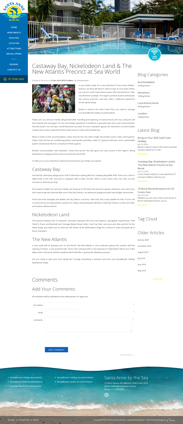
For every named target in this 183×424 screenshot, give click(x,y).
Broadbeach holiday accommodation (99, 112)
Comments (38, 320)
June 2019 (142, 264)
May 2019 (142, 270)
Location (14, 43)
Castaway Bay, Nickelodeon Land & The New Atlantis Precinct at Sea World (156, 165)
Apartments (14, 32)
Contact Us (13, 69)
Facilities (14, 37)
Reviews (14, 64)
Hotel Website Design (155, 420)
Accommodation (146, 82)
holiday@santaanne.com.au (123, 386)
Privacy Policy (23, 420)
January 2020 (143, 240)
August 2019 (143, 252)
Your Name (38, 305)
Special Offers (14, 53)
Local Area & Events (148, 103)
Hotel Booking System (136, 420)
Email (40, 312)
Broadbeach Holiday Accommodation (75, 377)
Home (14, 27)
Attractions (14, 48)
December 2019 (144, 246)
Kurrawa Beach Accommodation (25, 386)
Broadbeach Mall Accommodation (26, 381)
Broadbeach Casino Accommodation (74, 381)
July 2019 (141, 258)
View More (157, 279)
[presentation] (66, 340)
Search (35, 420)
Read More (142, 154)
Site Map (11, 420)
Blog (14, 59)
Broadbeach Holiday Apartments (26, 377)
